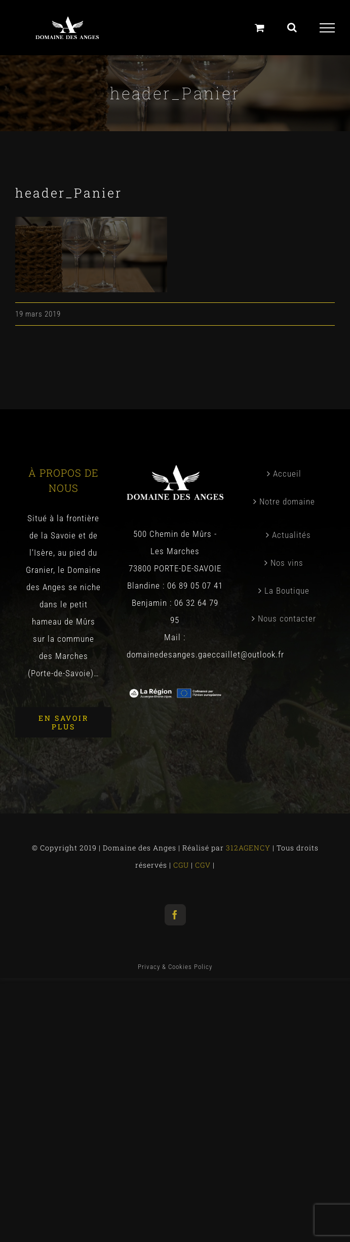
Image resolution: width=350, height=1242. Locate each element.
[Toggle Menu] (327, 27)
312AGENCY (247, 847)
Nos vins (286, 563)
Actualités (291, 535)
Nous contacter (287, 618)
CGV (204, 865)
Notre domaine (287, 501)
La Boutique (286, 591)
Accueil (287, 474)
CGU (182, 865)
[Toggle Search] (292, 27)
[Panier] (260, 27)
